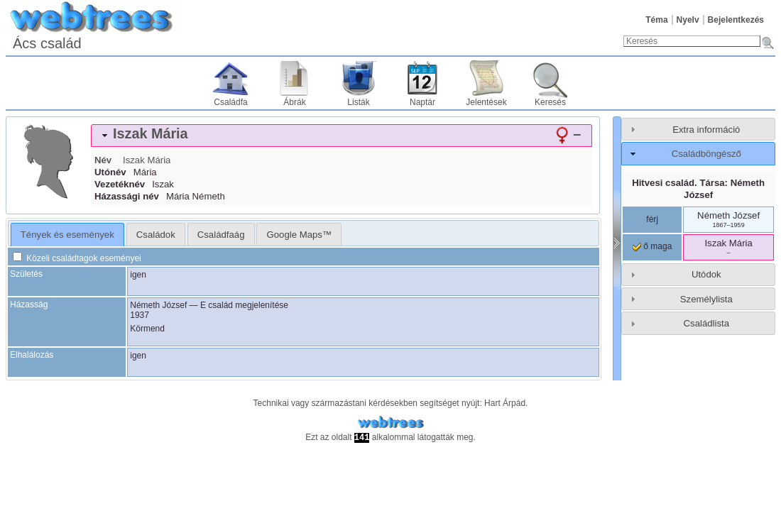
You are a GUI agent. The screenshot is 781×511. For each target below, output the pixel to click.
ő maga (652, 246)
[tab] (341, 135)
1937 (139, 315)
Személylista (706, 299)
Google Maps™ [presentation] (299, 234)
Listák (358, 102)
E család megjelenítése (244, 305)
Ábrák (294, 102)
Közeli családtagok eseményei (77, 258)
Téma (656, 20)
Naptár (422, 102)
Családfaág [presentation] (221, 234)
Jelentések (486, 102)
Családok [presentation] (155, 234)
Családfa (230, 102)
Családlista (707, 323)
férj (652, 219)
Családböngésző (706, 153)
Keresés (550, 102)
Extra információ (706, 129)
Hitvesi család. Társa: (698, 188)
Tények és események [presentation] (67, 234)
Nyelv (688, 20)
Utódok (706, 274)
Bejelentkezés (736, 20)
